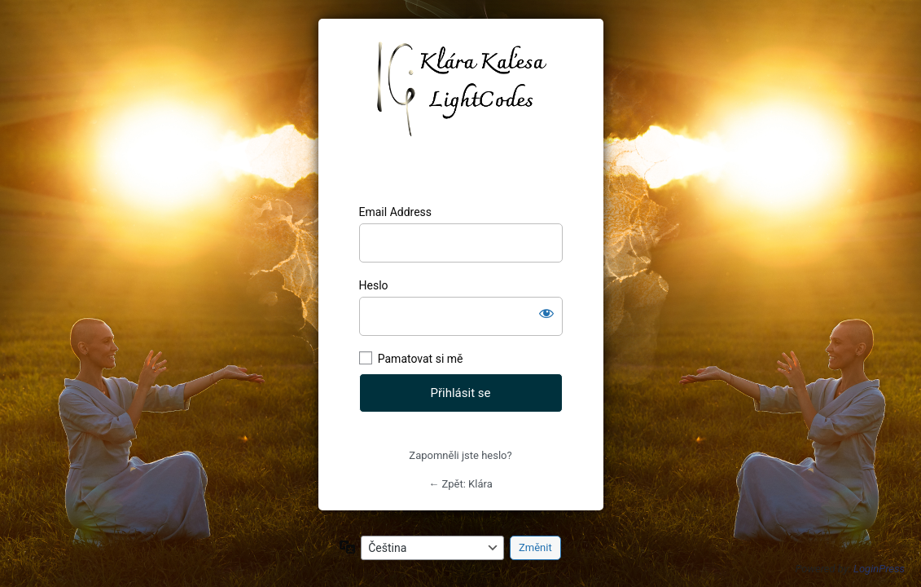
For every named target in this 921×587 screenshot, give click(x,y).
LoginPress (879, 569)
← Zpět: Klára (460, 484)
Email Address (395, 211)
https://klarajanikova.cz (460, 111)
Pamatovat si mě (420, 358)
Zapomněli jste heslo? (460, 455)
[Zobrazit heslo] (546, 313)
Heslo (373, 285)
